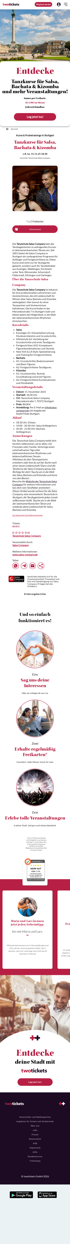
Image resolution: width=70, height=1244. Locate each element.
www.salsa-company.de (25, 554)
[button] (59, 4)
